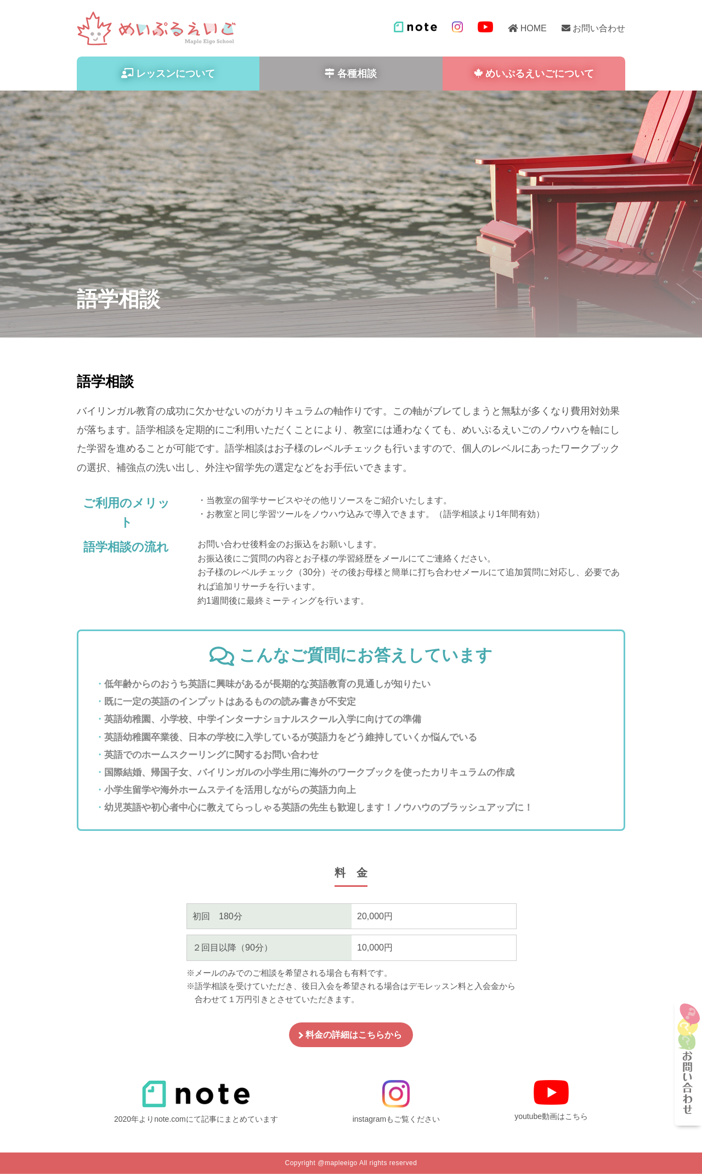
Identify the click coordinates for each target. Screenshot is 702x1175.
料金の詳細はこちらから (353, 1036)
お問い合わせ (599, 28)
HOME (533, 28)
